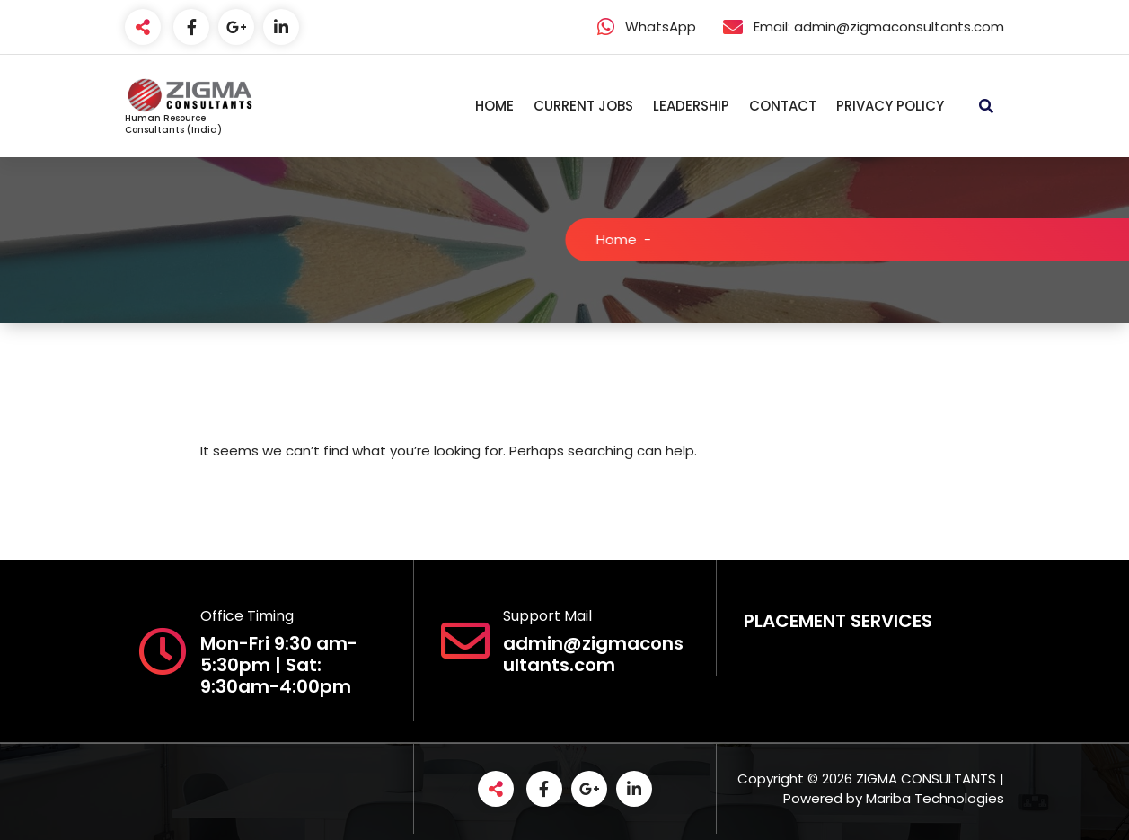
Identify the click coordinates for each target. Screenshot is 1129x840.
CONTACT (782, 105)
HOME (494, 105)
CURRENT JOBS (583, 105)
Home (629, 239)
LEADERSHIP (691, 105)
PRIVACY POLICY (890, 105)
